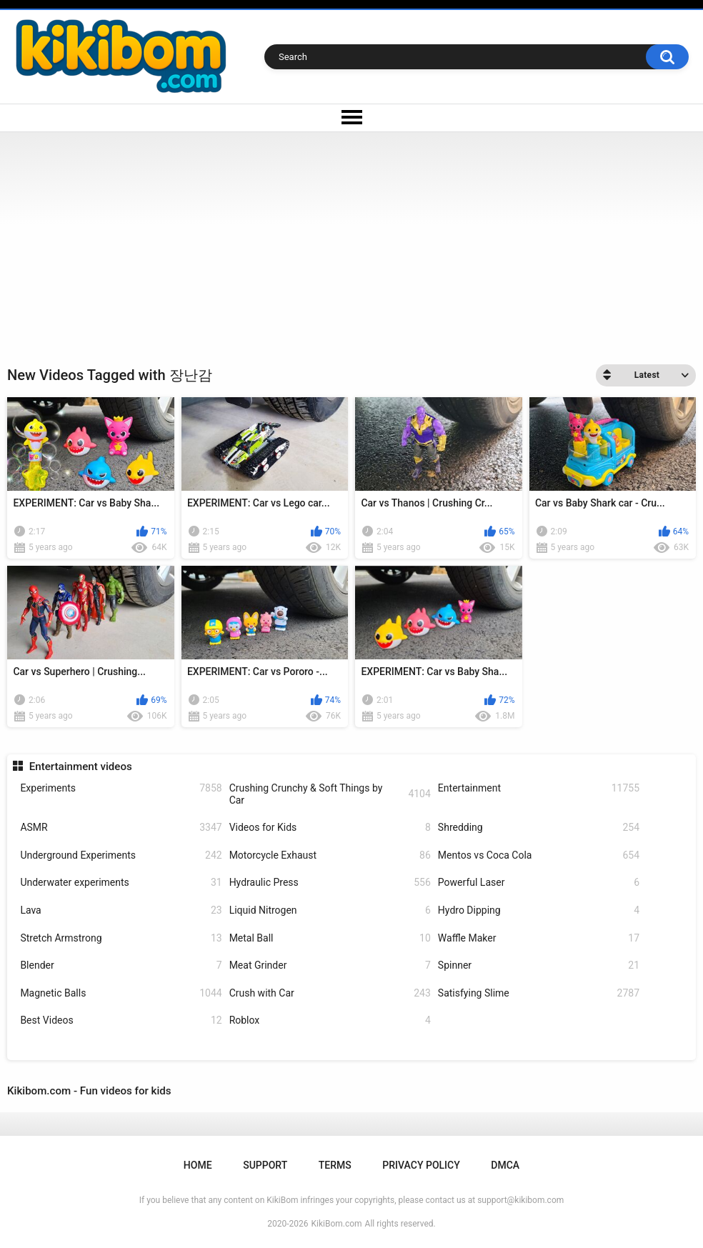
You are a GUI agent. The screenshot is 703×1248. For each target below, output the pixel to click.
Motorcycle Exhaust (330, 855)
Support (265, 1165)
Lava (120, 910)
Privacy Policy (420, 1165)
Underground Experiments (120, 855)
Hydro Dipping (538, 910)
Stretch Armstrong (120, 938)
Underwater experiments (120, 883)
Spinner (538, 965)
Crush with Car (330, 993)
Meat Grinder (330, 965)
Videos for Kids (330, 828)
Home (198, 1165)
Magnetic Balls (120, 993)
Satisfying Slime (538, 993)
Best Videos (120, 1020)
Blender (120, 965)
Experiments (120, 788)
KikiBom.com (336, 1224)
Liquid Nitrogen (330, 910)
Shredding (538, 828)
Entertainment (538, 788)
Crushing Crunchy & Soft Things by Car (330, 794)
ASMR (120, 828)
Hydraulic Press (330, 883)
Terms (335, 1165)
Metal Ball (330, 938)
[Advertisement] (351, 239)
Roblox (330, 1020)
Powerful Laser (538, 883)
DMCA (505, 1165)
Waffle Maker (538, 938)
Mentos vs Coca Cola (538, 855)
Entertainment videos (80, 766)
